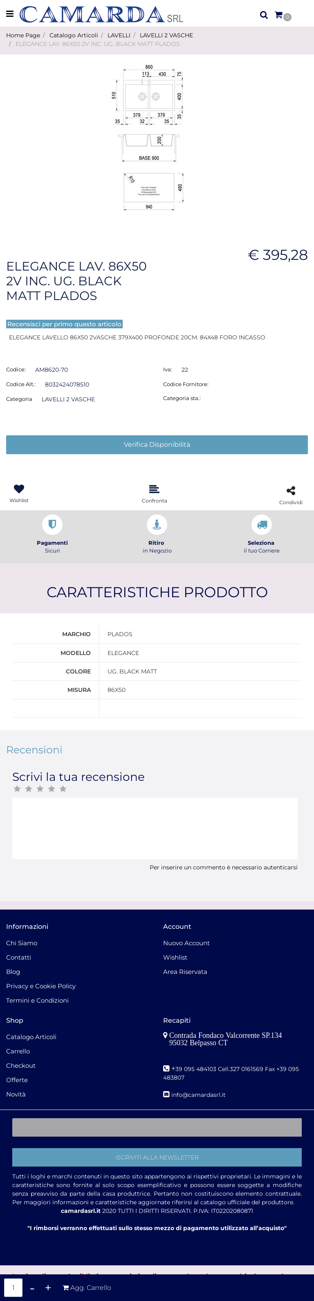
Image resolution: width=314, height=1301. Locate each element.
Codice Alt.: (21, 384)
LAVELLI (119, 35)
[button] (264, 14)
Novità (16, 1094)
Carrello (18, 1051)
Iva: (167, 369)
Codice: (16, 369)
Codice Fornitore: (186, 384)
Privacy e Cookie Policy (41, 986)
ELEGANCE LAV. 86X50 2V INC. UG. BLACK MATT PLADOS (98, 44)
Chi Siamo (21, 943)
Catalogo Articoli (73, 35)
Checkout (21, 1065)
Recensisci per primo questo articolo (64, 324)
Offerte (17, 1080)
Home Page (23, 35)
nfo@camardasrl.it (199, 1095)
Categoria (19, 399)
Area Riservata (185, 972)
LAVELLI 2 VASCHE (166, 35)
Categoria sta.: (182, 398)
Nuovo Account (186, 943)
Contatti (18, 957)
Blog (13, 972)
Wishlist (175, 957)
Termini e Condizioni (37, 1000)
